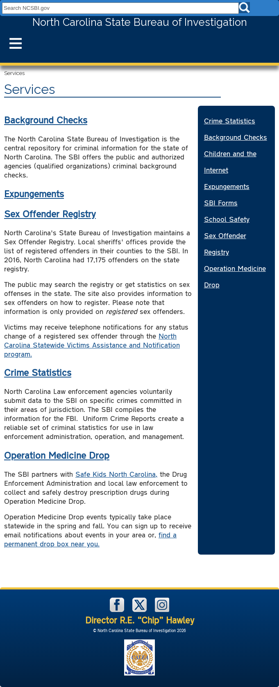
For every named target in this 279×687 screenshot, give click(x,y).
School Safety (227, 218)
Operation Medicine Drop (56, 455)
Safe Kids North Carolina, (116, 473)
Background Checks (45, 119)
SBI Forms (221, 202)
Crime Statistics (37, 372)
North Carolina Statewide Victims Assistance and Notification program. (92, 344)
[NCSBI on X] (140, 609)
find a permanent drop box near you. (90, 539)
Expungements (34, 193)
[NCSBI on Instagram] (162, 609)
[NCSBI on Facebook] (118, 609)
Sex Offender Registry (50, 213)
